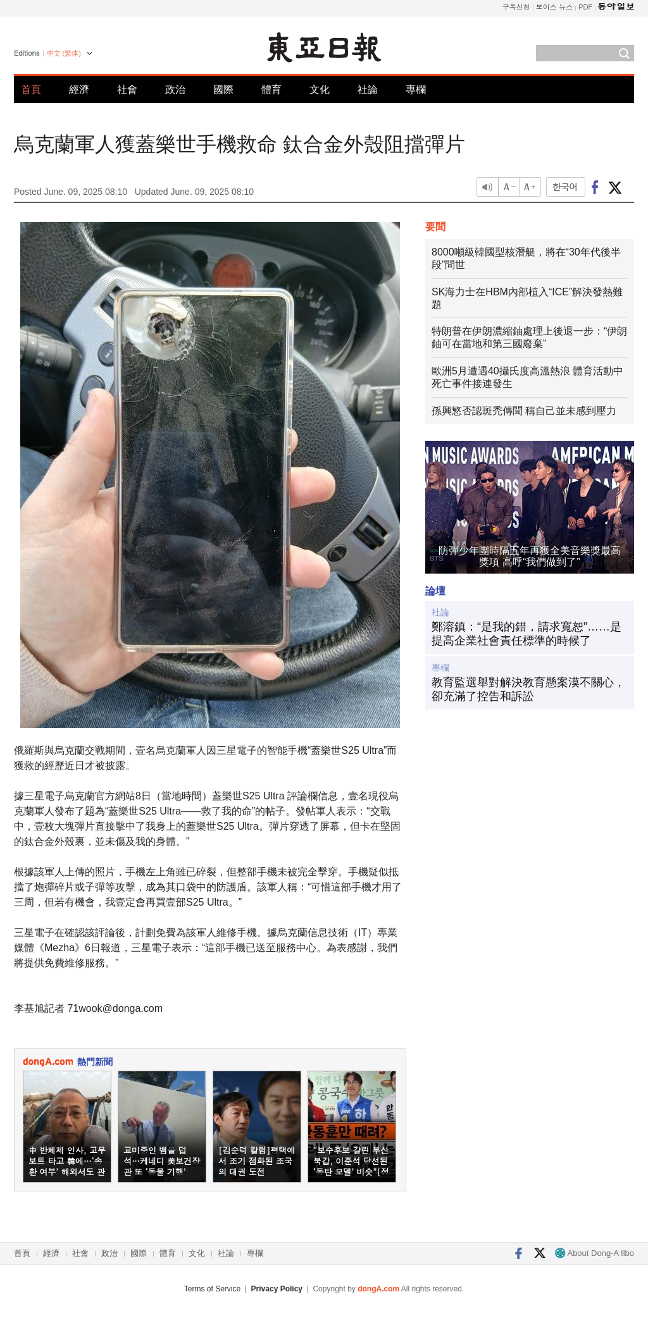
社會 (127, 89)
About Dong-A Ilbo (594, 1253)
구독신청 (516, 6)
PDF (585, 6)
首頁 (31, 89)
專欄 (416, 89)
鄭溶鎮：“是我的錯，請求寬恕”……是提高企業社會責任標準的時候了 (526, 633)
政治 (175, 89)
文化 (319, 89)
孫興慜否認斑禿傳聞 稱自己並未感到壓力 (524, 410)
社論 (368, 89)
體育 (271, 89)
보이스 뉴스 (554, 6)
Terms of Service (212, 1288)
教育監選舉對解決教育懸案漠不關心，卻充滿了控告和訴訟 (528, 689)
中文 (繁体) (64, 53)
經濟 (79, 89)
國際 (223, 89)
